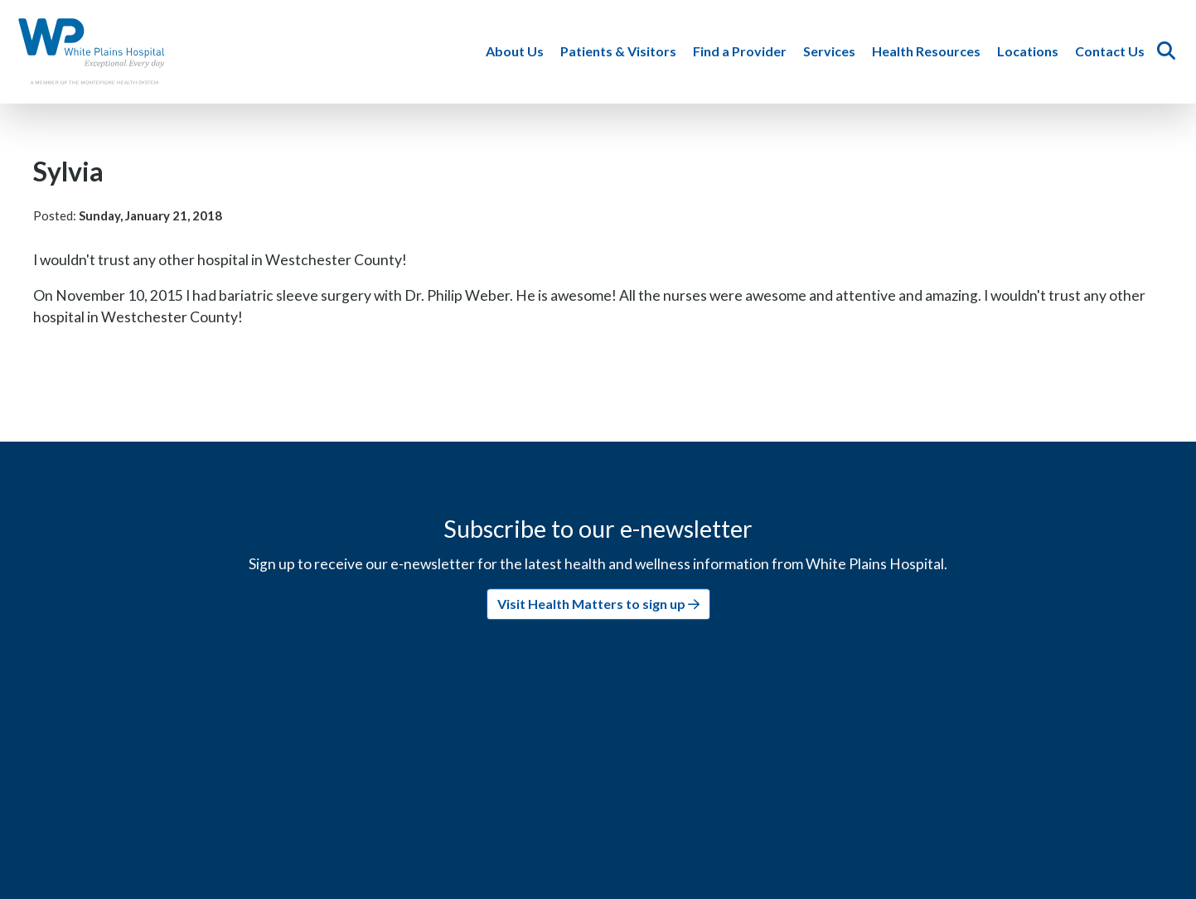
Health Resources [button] (929, 51)
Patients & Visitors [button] (622, 51)
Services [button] (832, 51)
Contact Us (1113, 51)
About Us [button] (518, 51)
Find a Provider (743, 51)
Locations (1031, 51)
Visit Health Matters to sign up (598, 603)
